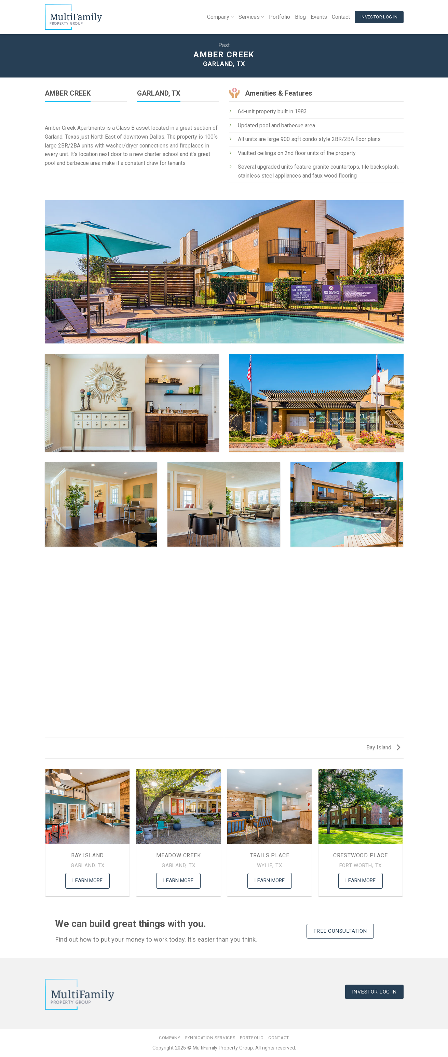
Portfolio (279, 17)
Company (220, 17)
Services (251, 17)
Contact (341, 17)
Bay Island (383, 747)
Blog (300, 17)
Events (319, 17)
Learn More (87, 880)
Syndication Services (210, 1037)
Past (224, 45)
